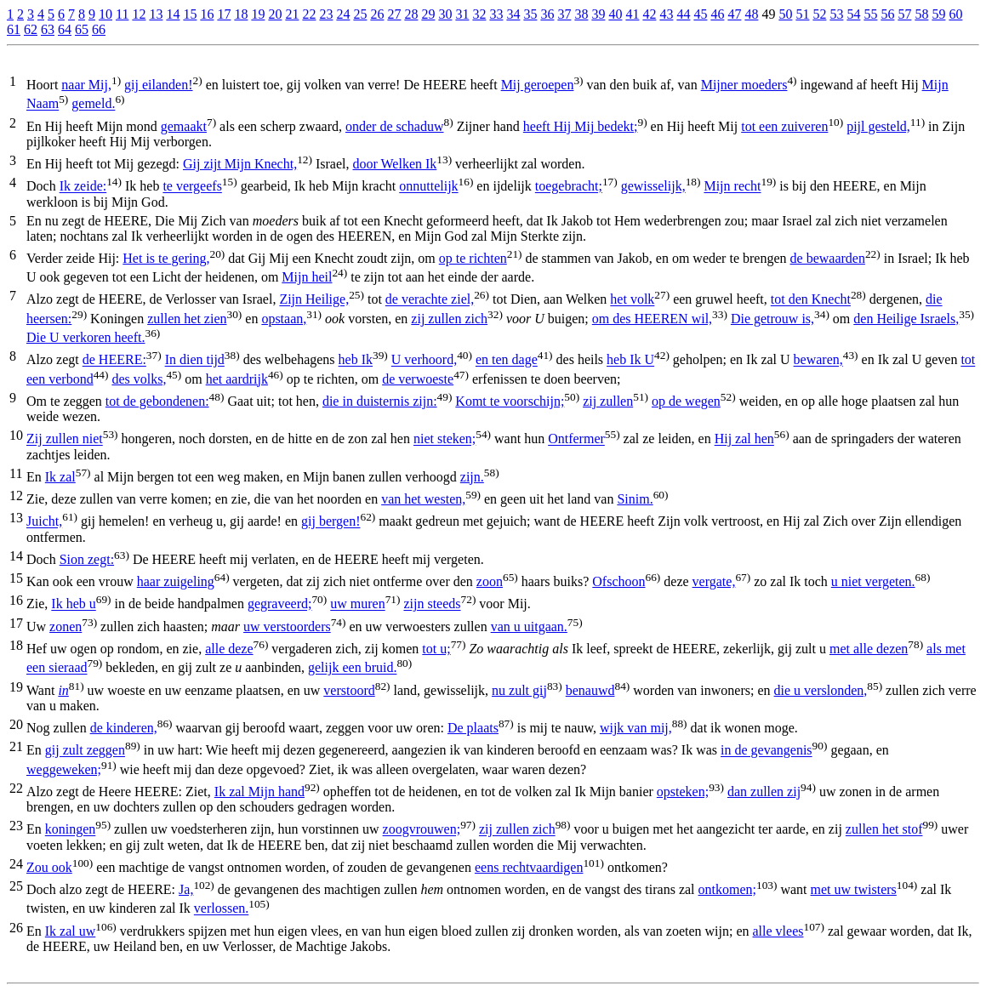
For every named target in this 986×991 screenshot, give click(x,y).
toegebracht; (568, 186)
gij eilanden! (158, 84)
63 (47, 29)
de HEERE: (114, 360)
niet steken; (444, 439)
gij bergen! (330, 522)
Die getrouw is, (772, 318)
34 (513, 14)
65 (81, 29)
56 (887, 14)
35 (530, 14)
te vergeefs (191, 186)
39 (598, 14)
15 (190, 14)
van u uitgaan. (529, 626)
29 (428, 14)
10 (105, 14)
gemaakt (184, 126)
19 (258, 14)
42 (649, 14)
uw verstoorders (287, 626)
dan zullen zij (764, 791)
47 (734, 14)
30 (445, 14)
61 (13, 29)
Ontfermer (576, 439)
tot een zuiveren (784, 126)
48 (751, 14)
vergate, (714, 581)
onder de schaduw (394, 126)
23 (326, 14)
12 (138, 14)
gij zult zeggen (85, 750)
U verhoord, (424, 360)
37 (564, 14)
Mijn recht (732, 186)
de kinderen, (123, 727)
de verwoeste (417, 379)
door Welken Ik (394, 164)
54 (853, 14)
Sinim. (635, 499)
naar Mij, (86, 84)
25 (360, 14)
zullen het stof (884, 830)
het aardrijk (237, 379)
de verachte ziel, (429, 300)
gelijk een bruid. (352, 668)
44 (683, 14)
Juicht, (44, 522)
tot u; (436, 648)
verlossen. (221, 909)
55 (870, 14)
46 (717, 14)
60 (955, 14)
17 (224, 14)
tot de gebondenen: (157, 401)
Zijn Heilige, (314, 300)
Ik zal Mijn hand (259, 791)
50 (785, 14)
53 (836, 14)
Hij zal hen (744, 439)
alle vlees (778, 931)
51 (802, 14)
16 (207, 14)
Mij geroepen (537, 84)
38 (581, 14)
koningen (70, 830)
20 (275, 14)
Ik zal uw (70, 931)
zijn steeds (431, 604)
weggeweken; (63, 769)
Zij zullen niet (64, 439)
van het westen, (423, 499)
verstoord (348, 690)
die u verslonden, (821, 690)
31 (462, 14)
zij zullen (608, 401)
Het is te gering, (166, 258)
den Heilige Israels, (906, 318)
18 (241, 14)
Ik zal (60, 477)
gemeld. (93, 104)
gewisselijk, (653, 186)
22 (309, 14)
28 (411, 14)
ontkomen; (727, 889)
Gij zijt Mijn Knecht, (240, 164)
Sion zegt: (87, 559)
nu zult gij (519, 690)
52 (819, 14)
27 (394, 14)
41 (632, 14)
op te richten (473, 258)
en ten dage (507, 360)
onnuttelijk (428, 186)
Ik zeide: (83, 186)
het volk (632, 300)
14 (173, 14)
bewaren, (818, 360)
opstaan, (283, 318)
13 (155, 14)
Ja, (186, 889)
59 (938, 14)
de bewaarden (827, 258)
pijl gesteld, (878, 126)
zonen (65, 626)
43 (666, 14)
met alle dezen (868, 648)
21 (292, 14)
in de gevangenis (766, 750)
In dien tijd (195, 360)
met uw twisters (854, 889)
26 (377, 14)
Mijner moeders (744, 84)
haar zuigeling (175, 581)
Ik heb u (73, 604)
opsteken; (683, 791)
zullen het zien (186, 318)
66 (98, 29)
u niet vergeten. (873, 581)
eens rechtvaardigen (529, 867)
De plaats (473, 727)
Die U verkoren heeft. (85, 337)
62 (30, 29)
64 (64, 29)
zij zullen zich (449, 318)
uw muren (357, 604)
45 (700, 14)
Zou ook (49, 867)
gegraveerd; (280, 604)
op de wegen (686, 401)
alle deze (229, 648)
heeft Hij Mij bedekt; (580, 126)
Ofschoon (618, 581)
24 (343, 14)
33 (496, 14)
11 (122, 14)
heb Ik (356, 360)
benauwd (590, 690)
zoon (489, 581)
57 (904, 14)
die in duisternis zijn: (379, 401)
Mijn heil (307, 277)
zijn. (472, 477)
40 (615, 14)
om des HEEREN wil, (652, 318)
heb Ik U (630, 360)
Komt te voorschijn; (509, 401)
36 (547, 14)
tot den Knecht (811, 300)
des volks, (138, 379)
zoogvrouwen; (422, 830)
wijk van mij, (636, 727)
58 (921, 14)
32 (479, 14)
